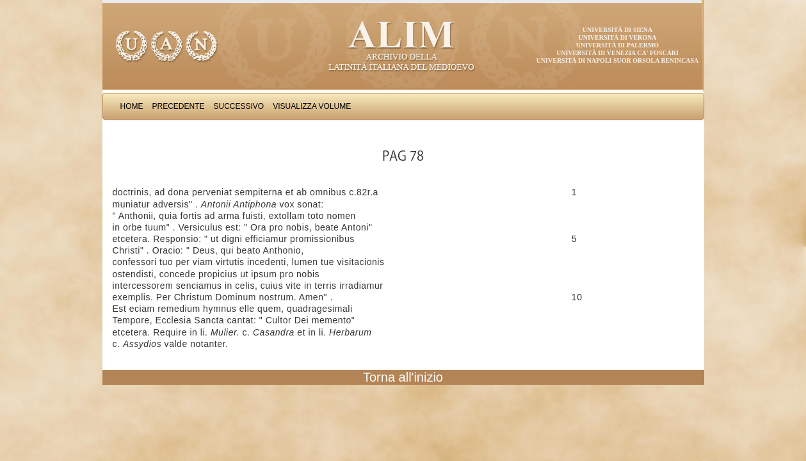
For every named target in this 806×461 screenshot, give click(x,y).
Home (131, 106)
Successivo (239, 106)
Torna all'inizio (403, 377)
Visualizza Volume (312, 106)
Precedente (178, 106)
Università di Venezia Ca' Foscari (617, 52)
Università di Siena (617, 29)
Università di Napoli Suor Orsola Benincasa (617, 60)
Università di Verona (617, 37)
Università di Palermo (617, 45)
